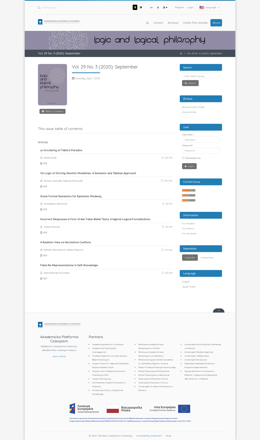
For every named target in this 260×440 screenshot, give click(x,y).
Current (158, 22)
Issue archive (189, 111)
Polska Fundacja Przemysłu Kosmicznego (157, 367)
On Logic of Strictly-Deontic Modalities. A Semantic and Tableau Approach (88, 173)
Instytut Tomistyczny (101, 379)
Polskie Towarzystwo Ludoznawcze (153, 375)
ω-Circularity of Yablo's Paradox (61, 150)
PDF (45, 163)
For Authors (188, 228)
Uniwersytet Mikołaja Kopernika (198, 352)
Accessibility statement (149, 435)
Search (192, 83)
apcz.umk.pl (59, 356)
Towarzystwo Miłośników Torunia (153, 379)
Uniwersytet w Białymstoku (196, 356)
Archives (173, 22)
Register (179, 7)
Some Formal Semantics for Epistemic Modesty (70, 196)
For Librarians (189, 233)
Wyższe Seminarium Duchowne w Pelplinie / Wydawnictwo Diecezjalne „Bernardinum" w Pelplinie (200, 375)
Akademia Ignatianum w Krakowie (107, 344)
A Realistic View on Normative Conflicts (65, 242)
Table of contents (54, 111)
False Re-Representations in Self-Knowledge (69, 265)
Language (209, 7)
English (186, 281)
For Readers (188, 223)
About (216, 22)
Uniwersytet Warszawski (195, 359)
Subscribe (190, 257)
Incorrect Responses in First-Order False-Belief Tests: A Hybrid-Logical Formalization (95, 219)
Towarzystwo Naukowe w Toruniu (153, 382)
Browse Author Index (193, 107)
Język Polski (188, 286)
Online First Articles (195, 22)
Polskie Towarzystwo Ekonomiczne (153, 371)
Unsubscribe (207, 257)
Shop (168, 435)
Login (190, 7)
